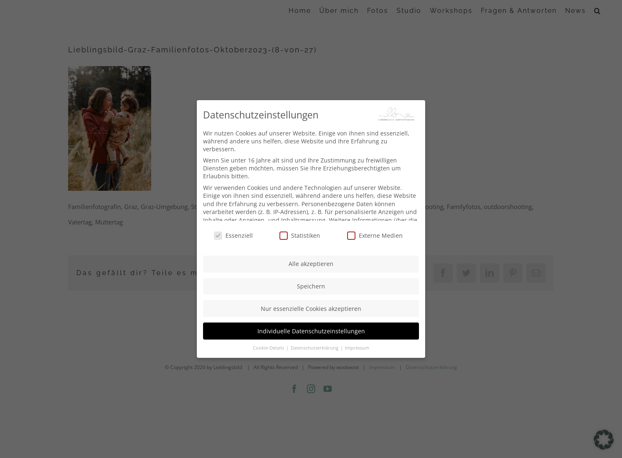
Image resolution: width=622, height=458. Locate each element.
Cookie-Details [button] (269, 345)
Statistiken (299, 233)
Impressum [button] (357, 345)
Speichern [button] (311, 284)
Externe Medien (375, 233)
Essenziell (233, 233)
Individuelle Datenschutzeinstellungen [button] (311, 328)
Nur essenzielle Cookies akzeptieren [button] (311, 306)
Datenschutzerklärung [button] (315, 345)
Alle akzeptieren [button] (311, 261)
